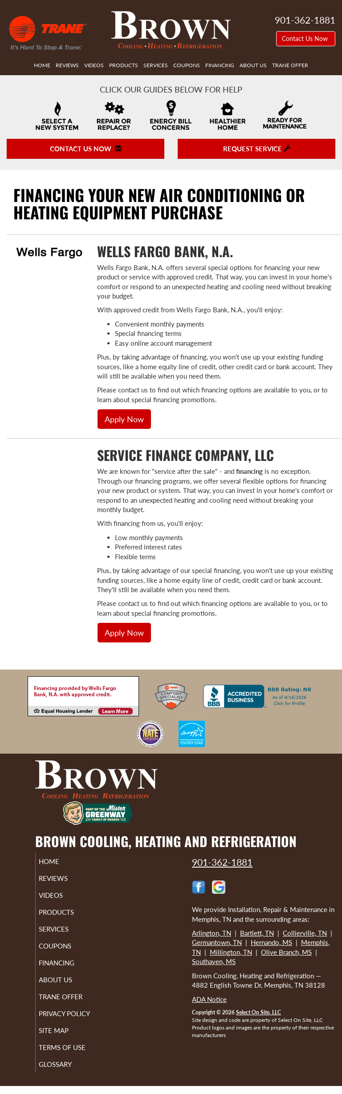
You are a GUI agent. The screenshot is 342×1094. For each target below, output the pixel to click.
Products (123, 65)
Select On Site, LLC (258, 1012)
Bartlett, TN (257, 933)
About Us (253, 65)
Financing (219, 65)
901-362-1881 (222, 862)
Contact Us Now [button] (306, 38)
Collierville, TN (305, 933)
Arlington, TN (211, 933)
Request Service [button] (256, 149)
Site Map (64, 1038)
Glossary (65, 1072)
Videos (94, 65)
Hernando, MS (271, 942)
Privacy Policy (62, 1017)
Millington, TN (231, 952)
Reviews (67, 65)
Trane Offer (290, 65)
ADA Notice (209, 999)
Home (42, 65)
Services (155, 65)
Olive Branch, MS (286, 952)
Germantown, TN (217, 942)
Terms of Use (72, 1055)
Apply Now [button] (124, 419)
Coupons (186, 65)
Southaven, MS (214, 961)
